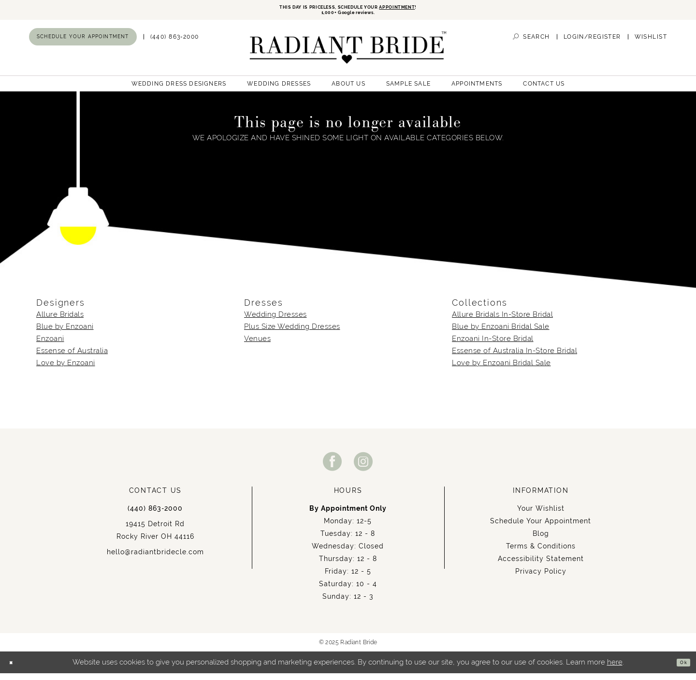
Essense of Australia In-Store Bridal (514, 357)
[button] (592, 43)
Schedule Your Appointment (540, 528)
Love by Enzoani (65, 369)
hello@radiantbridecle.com (155, 558)
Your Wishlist (541, 515)
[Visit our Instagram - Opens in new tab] (363, 467)
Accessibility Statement (541, 565)
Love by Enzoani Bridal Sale (501, 369)
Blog (541, 540)
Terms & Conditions (541, 553)
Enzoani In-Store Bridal (493, 345)
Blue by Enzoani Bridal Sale (501, 333)
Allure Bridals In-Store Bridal (502, 321)
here (615, 669)
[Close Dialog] (15, 669)
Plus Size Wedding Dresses (292, 333)
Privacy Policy (540, 578)
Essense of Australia (72, 357)
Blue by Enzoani (65, 333)
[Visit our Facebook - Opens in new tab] (332, 467)
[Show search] (531, 43)
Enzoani (50, 345)
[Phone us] (175, 43)
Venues (257, 345)
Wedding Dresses (275, 321)
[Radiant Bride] (348, 54)
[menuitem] (83, 43)
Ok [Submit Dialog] (679, 669)
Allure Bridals (60, 321)
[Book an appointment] (83, 43)
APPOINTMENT (428, 8)
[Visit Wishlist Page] (651, 43)
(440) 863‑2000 (155, 515)
